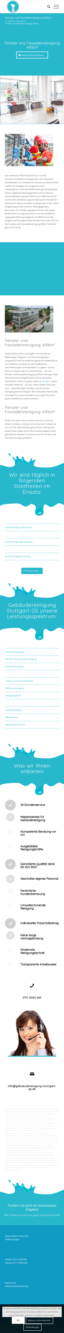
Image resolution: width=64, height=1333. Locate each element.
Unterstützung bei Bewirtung (24, 1165)
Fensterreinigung (35, 1143)
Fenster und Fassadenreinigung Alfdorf (28, 17)
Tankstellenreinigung (23, 1118)
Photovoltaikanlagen (11, 1136)
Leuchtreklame (40, 1131)
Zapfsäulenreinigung (11, 1123)
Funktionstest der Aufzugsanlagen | (44, 1162)
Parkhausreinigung (14, 688)
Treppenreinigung (49, 1128)
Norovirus (45, 1133)
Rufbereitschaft (9, 1165)
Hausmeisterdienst (10, 1143)
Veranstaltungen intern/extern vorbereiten (24, 1150)
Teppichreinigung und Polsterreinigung (31, 1123)
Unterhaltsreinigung (32, 1138)
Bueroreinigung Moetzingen (19, 541)
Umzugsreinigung (19, 1138)
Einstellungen (32, 1327)
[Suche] (47, 6)
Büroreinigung (9, 1109)
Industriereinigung (14, 666)
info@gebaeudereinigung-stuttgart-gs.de (32, 1088)
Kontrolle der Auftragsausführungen (16, 1167)
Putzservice (8, 1113)
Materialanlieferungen (20, 1148)
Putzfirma (38, 1133)
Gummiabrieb (23, 1126)
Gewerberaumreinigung (49, 1140)
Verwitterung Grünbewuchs (25, 1128)
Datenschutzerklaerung (16, 1286)
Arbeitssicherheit (48, 1160)
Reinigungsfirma (13, 695)
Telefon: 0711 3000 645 (16, 1259)
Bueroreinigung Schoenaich (18, 527)
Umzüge (7, 1150)
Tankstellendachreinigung (26, 1121)
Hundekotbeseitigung (35, 1113)
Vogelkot (13, 1128)
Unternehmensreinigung (20, 1113)
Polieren (51, 1126)
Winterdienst (11, 717)
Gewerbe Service (47, 1111)
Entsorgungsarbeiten (47, 1148)
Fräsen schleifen (42, 1126)
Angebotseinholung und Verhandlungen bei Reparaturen (41, 1158)
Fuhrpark (8, 1158)
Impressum (10, 1282)
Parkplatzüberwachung (12, 1170)
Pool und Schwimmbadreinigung (31, 1140)
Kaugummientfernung (50, 1123)
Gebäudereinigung (14, 651)
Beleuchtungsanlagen (11, 1133)
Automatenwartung (35, 1153)
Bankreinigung (30, 1109)
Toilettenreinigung (35, 1111)
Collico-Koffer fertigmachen (20, 1155)
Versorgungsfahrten (34, 1148)
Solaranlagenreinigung (40, 1136)
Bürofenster (23, 1133)
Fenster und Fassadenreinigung (21, 659)
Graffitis (7, 1128)
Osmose (41, 1138)
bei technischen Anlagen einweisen (39, 1167)
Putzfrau (55, 1111)
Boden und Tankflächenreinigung (41, 1118)
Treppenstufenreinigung (27, 1131)
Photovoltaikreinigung (25, 1136)
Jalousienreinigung (23, 1143)
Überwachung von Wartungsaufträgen (17, 1160)
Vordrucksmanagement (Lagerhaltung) (42, 1155)
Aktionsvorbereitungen (41, 1165)
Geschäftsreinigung (42, 1109)
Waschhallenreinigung (42, 1121)
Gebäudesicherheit (36, 1160)
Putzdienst (31, 1133)
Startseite (20, 21)
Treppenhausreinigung (12, 1131)
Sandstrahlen (32, 1126)
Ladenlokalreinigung (22, 1111)
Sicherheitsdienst (13, 710)
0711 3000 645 (32, 997)
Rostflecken (39, 1128)
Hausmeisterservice (15, 724)
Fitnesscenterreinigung (49, 1143)
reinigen (46, 381)
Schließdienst (53, 1165)
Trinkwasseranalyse (11, 1116)
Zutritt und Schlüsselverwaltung (15, 1145)
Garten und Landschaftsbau (19, 680)
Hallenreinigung (35, 1116)
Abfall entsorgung (23, 1116)
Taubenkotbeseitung (49, 1113)
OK (18, 1320)
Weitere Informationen (39, 1320)
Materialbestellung (17, 1158)
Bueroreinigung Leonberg (17, 556)
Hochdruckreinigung (11, 1126)
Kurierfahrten (30, 1145)
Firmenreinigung (20, 1109)
